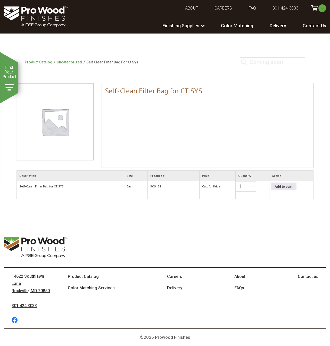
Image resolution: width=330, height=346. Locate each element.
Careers (223, 8)
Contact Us (314, 25)
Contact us (308, 276)
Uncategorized (69, 62)
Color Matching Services (91, 287)
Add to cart (283, 186)
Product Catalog (38, 62)
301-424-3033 (285, 8)
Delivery (278, 25)
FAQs (239, 287)
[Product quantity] (246, 186)
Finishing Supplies (180, 25)
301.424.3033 (24, 305)
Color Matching (237, 25)
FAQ (252, 8)
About (191, 8)
